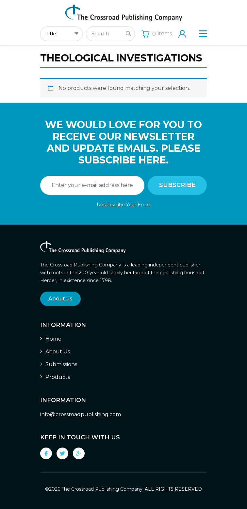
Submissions (61, 364)
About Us (57, 351)
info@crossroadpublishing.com (80, 414)
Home (53, 339)
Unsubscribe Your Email (123, 205)
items (156, 33)
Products (57, 377)
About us (60, 299)
